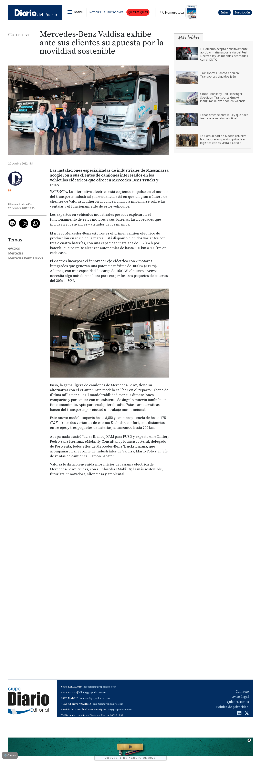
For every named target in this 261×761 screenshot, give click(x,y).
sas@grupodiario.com (120, 709)
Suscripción (242, 12)
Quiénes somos (238, 702)
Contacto (242, 692)
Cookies (10, 755)
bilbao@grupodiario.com (92, 692)
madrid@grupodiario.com (95, 698)
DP (10, 190)
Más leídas (188, 37)
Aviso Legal (240, 697)
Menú (78, 12)
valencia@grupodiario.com (108, 703)
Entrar (224, 12)
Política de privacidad (232, 707)
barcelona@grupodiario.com (100, 686)
